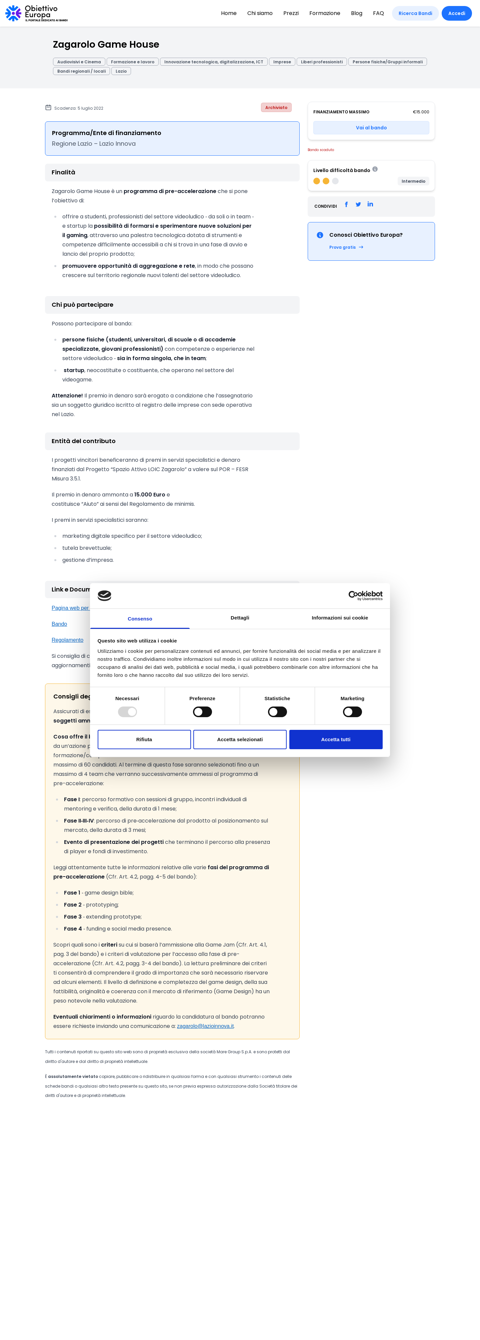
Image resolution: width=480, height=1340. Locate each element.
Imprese (282, 62)
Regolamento (67, 640)
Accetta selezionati (240, 739)
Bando (59, 624)
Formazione (324, 13)
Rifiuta (144, 739)
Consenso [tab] (140, 618)
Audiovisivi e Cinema (79, 62)
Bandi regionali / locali (81, 71)
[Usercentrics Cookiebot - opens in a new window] (353, 596)
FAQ (378, 13)
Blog (356, 13)
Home (229, 13)
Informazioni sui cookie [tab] (340, 617)
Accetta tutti (336, 739)
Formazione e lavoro (132, 62)
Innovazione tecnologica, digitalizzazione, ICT (213, 62)
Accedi (456, 13)
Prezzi (291, 13)
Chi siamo (260, 13)
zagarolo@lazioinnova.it (205, 1026)
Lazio (121, 71)
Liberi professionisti (322, 62)
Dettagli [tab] (240, 617)
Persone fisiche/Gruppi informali (388, 62)
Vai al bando (371, 127)
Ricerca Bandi (415, 13)
